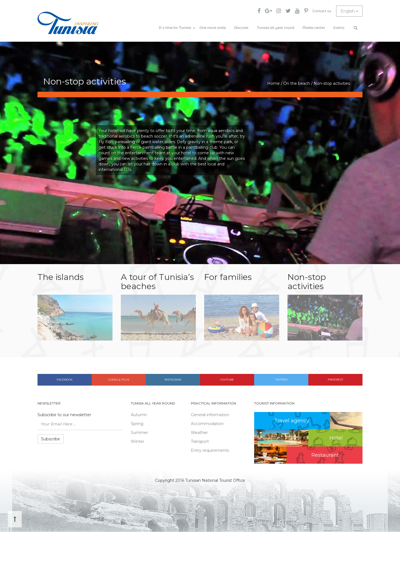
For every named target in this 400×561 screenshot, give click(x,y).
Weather (199, 432)
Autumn (139, 414)
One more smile (212, 28)
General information (210, 414)
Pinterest (335, 379)
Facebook (64, 379)
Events (338, 28)
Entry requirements (210, 450)
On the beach (296, 83)
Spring (137, 423)
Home (273, 83)
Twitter (281, 379)
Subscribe (50, 438)
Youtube (227, 379)
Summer (139, 432)
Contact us (321, 11)
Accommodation (207, 423)
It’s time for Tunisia (175, 28)
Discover (241, 28)
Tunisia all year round (275, 28)
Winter (137, 441)
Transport (200, 441)
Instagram (172, 379)
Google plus (118, 379)
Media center (313, 28)
